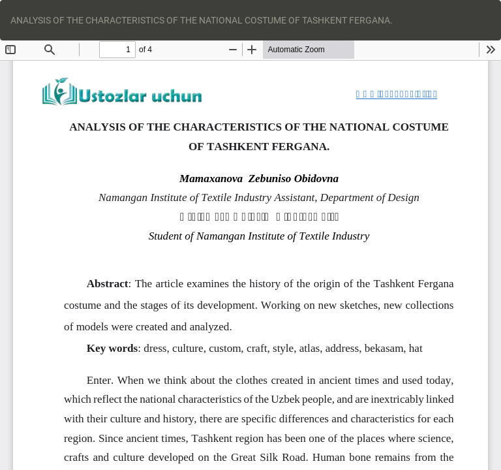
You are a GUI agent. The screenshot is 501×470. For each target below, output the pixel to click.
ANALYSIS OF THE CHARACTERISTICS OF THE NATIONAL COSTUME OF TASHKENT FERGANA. (201, 20)
